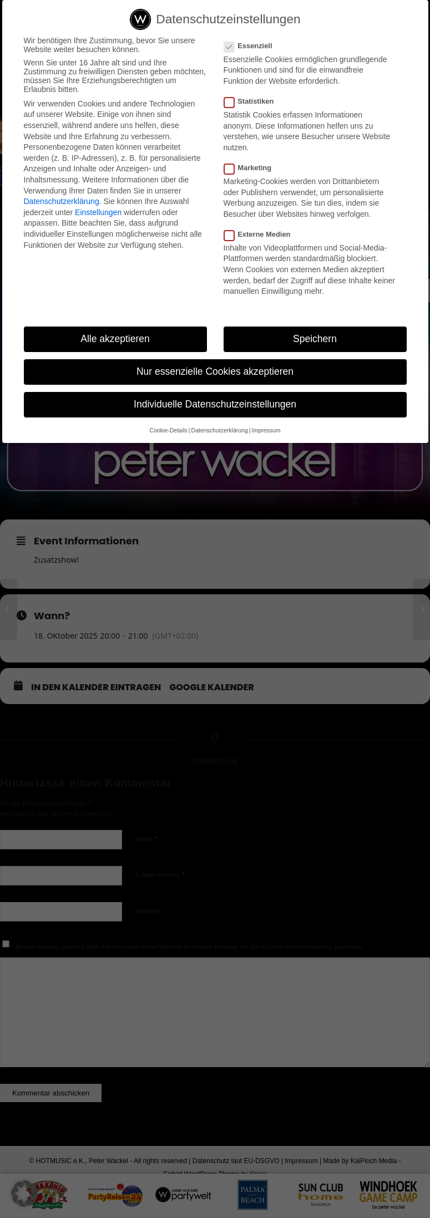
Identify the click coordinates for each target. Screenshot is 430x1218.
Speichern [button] (315, 338)
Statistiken (254, 101)
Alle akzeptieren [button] (115, 338)
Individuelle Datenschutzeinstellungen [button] (215, 404)
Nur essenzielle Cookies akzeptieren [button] (215, 371)
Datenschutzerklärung (61, 201)
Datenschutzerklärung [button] (219, 430)
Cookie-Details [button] (169, 430)
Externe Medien (262, 234)
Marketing (252, 168)
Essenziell (253, 46)
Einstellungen (98, 212)
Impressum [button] (265, 430)
